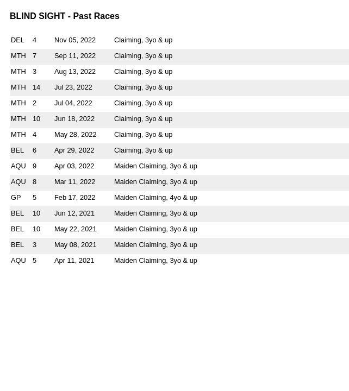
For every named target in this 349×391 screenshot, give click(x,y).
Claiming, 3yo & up (143, 40)
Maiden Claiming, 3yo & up (155, 166)
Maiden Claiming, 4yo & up (155, 197)
